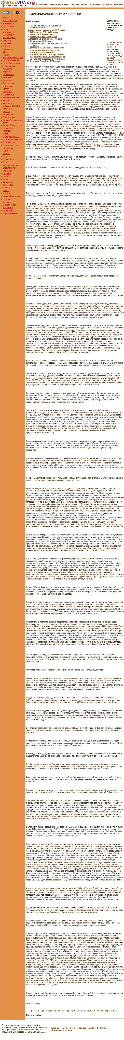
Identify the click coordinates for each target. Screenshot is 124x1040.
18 (86, 1011)
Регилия (6, 154)
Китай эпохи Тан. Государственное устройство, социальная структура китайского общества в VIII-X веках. (47, 56)
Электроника (8, 210)
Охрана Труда (9, 125)
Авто (5, 18)
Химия (6, 191)
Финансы (7, 188)
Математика (8, 94)
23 (106, 1011)
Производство (9, 142)
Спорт (5, 162)
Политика (7, 131)
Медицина (7, 100)
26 (117, 1011)
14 (70, 1011)
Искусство (7, 69)
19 (90, 1011)
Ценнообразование (11, 196)
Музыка (6, 112)
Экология (7, 202)
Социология (8, 159)
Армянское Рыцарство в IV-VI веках (47, 30)
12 (63, 1011)
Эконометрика (9, 205)
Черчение (7, 199)
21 (98, 1011)
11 (59, 1011)
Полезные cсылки (78, 4)
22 (102, 1011)
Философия (8, 185)
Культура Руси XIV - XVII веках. (45, 61)
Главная (55, 1028)
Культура (7, 80)
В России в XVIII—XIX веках (43, 37)
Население (8, 114)
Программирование (12, 139)
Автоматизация (10, 21)
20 (94, 1011)
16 (78, 1011)
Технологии (8, 171)
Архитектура (8, 23)
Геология (7, 46)
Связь (5, 156)
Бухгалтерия (8, 35)
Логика (6, 89)
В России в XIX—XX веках (43, 34)
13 (67, 1011)
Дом (4, 52)
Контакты (119, 4)
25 (113, 1011)
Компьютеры (8, 75)
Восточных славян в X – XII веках (46, 39)
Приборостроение (11, 137)
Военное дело (9, 38)
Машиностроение (11, 97)
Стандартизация (10, 165)
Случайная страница (46, 4)
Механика (7, 109)
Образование (9, 117)
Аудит (5, 29)
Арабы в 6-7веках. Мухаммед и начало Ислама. (45, 26)
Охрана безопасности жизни (13, 121)
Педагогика (8, 128)
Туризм (6, 176)
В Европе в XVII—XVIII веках (44, 32)
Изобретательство (11, 60)
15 (74, 1011)
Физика (6, 179)
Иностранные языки (12, 63)
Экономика (8, 208)
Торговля (7, 174)
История (6, 72)
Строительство (9, 168)
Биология (7, 32)
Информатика (9, 66)
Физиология (8, 182)
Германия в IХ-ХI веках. (41, 41)
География (8, 43)
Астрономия (8, 26)
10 (55, 1011)
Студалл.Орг (34, 1032)
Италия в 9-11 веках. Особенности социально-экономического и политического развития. (47, 50)
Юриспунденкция (10, 213)
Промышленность (11, 145)
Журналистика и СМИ (13, 58)
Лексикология (9, 83)
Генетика (7, 40)
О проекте (63, 4)
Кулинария (7, 77)
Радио (5, 151)
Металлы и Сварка (11, 106)
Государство (8, 49)
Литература (8, 86)
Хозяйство (7, 193)
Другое (6, 55)
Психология (8, 148)
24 (109, 1011)
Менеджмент (8, 103)
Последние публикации (100, 4)
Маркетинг (7, 92)
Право (5, 134)
